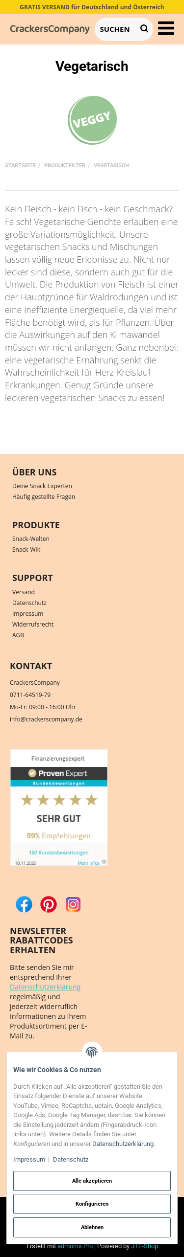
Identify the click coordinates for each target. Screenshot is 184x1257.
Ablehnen (92, 1227)
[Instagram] (73, 903)
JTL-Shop (144, 1246)
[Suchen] (115, 29)
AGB (18, 635)
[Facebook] (24, 903)
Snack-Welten (31, 539)
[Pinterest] (48, 903)
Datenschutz (29, 603)
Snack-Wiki (27, 549)
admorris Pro (75, 1246)
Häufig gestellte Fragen (43, 497)
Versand (23, 592)
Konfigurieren (92, 1203)
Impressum (27, 613)
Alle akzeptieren (92, 1180)
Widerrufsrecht (32, 624)
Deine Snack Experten (42, 486)
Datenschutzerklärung (45, 986)
